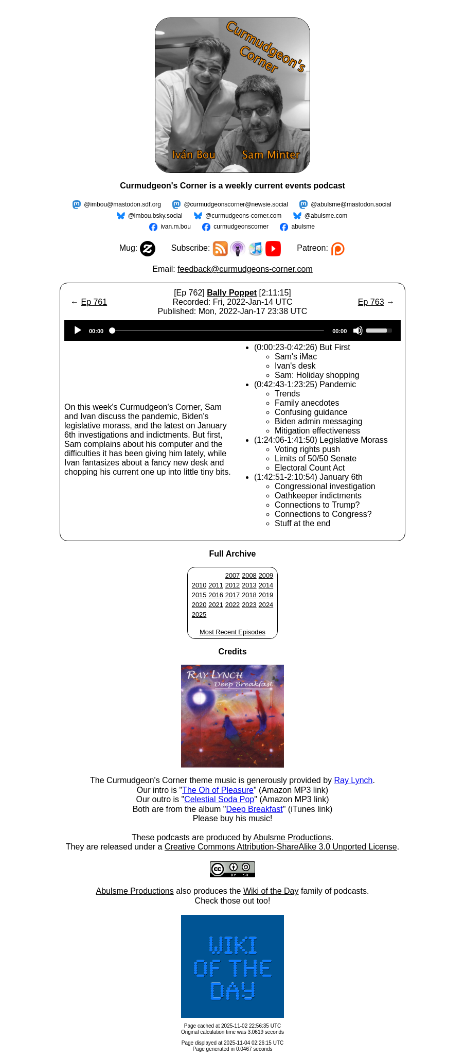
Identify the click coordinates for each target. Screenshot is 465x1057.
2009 (266, 575)
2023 (249, 605)
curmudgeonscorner (241, 226)
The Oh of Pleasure (218, 790)
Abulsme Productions (292, 837)
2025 (199, 614)
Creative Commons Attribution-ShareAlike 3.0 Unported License (281, 846)
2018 (249, 595)
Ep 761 (94, 302)
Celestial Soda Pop (219, 799)
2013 (249, 585)
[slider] (218, 330)
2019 (266, 595)
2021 (215, 605)
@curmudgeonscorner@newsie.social (236, 204)
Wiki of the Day (271, 891)
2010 (199, 585)
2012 (232, 585)
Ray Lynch (353, 780)
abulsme (302, 226)
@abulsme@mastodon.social (351, 204)
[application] (232, 330)
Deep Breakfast (254, 809)
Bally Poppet (232, 292)
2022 (232, 605)
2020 (199, 605)
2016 (215, 595)
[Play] (78, 330)
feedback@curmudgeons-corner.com (245, 269)
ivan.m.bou (175, 226)
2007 (232, 575)
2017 (232, 595)
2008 (249, 575)
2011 (215, 585)
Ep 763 (371, 302)
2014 (266, 585)
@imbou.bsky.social (155, 215)
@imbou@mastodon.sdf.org (122, 204)
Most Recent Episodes (232, 632)
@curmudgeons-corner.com (243, 215)
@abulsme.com (326, 215)
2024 (266, 605)
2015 (199, 595)
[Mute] (358, 330)
